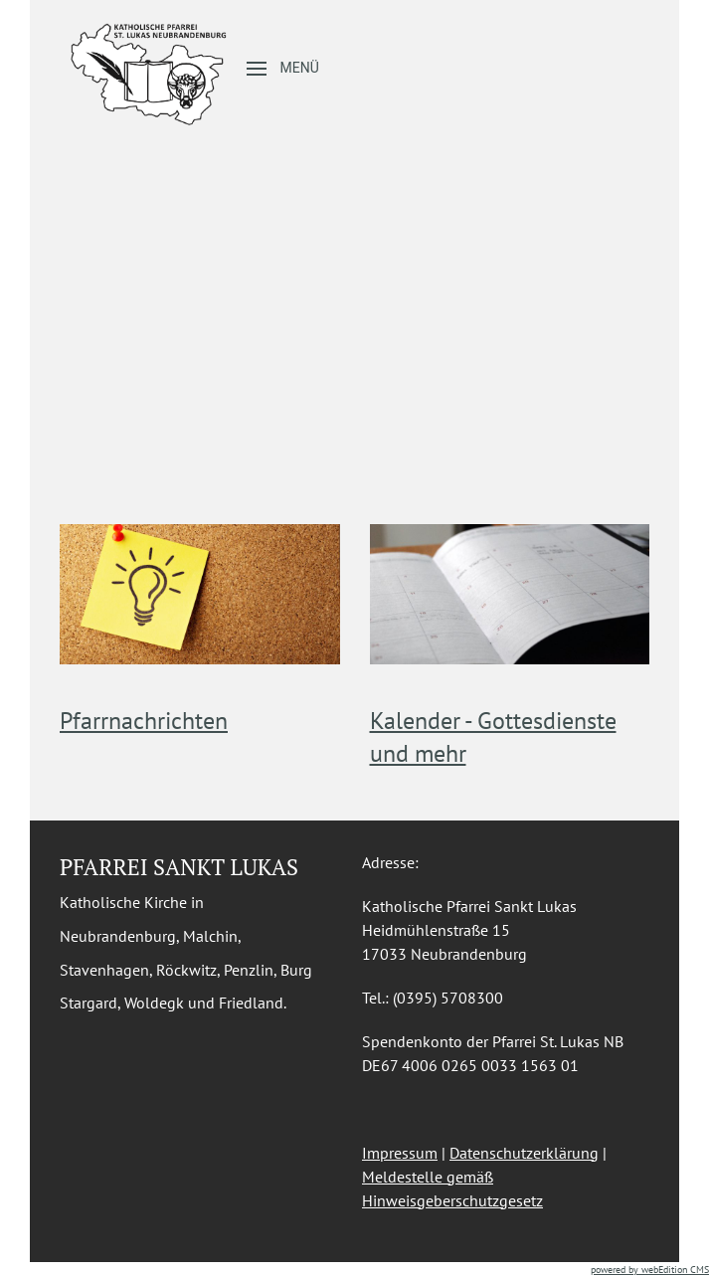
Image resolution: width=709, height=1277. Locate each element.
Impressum (400, 1153)
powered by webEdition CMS (650, 1269)
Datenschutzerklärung (524, 1153)
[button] (283, 68)
